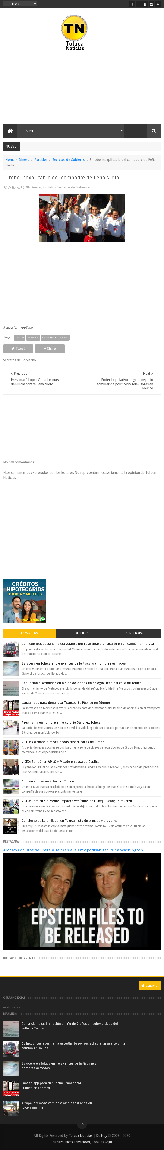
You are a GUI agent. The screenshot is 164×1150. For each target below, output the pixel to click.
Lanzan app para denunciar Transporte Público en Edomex (66, 703)
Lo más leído (29, 633)
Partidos (40, 160)
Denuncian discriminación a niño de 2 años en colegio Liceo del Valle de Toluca (82, 683)
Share (50, 349)
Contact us (150, 985)
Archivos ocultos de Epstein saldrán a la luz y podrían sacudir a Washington (73, 850)
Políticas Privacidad (75, 1142)
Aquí (108, 1142)
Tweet (18, 349)
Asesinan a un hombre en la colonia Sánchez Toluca (61, 722)
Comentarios (134, 633)
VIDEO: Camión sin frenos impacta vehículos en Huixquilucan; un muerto (77, 801)
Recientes (82, 633)
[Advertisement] (40, 88)
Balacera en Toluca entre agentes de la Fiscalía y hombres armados (74, 663)
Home (10, 160)
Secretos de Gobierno (69, 160)
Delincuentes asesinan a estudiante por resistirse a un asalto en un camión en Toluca (88, 644)
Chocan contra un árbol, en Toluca (48, 781)
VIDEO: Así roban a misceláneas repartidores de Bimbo (63, 742)
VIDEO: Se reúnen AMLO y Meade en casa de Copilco (61, 762)
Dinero (24, 160)
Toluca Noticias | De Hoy (88, 1136)
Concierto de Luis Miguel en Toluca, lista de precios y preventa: (70, 821)
